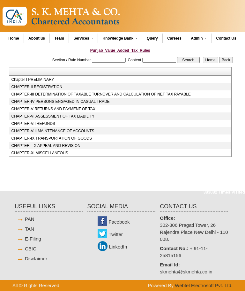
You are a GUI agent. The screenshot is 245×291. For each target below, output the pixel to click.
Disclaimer (36, 258)
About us (36, 38)
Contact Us (226, 38)
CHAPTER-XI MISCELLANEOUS (39, 153)
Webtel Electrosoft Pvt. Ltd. (204, 285)
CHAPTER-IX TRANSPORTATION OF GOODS (51, 138)
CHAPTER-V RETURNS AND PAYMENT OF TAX (53, 109)
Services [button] (81, 38)
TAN (29, 229)
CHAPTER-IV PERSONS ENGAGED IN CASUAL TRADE (60, 101)
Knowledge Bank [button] (119, 38)
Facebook (119, 222)
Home (13, 38)
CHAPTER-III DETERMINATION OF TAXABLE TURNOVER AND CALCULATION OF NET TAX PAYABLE (101, 94)
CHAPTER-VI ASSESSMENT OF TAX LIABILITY (53, 116)
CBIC (30, 248)
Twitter (116, 234)
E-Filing (33, 238)
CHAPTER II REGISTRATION (37, 87)
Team (59, 38)
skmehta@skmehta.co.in (186, 271)
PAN (29, 219)
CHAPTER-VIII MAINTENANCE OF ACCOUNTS (52, 131)
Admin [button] (197, 38)
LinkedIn (118, 246)
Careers (174, 38)
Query (152, 38)
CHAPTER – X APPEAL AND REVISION (45, 145)
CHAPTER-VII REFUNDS (33, 123)
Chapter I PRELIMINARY (32, 79)
